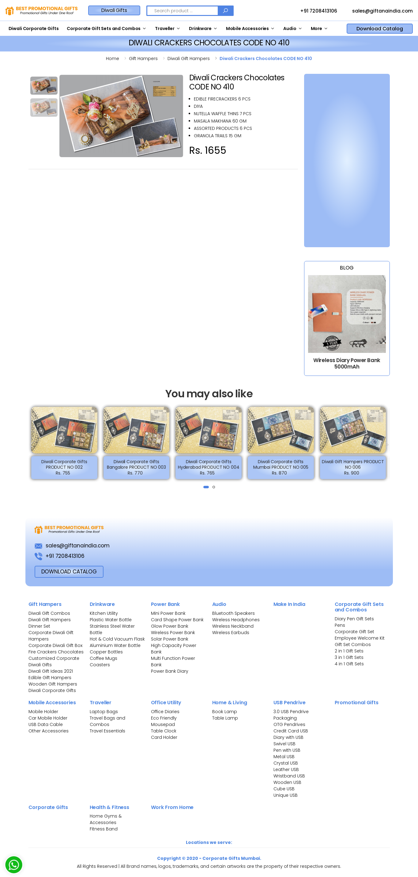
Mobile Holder (43, 712)
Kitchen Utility (104, 613)
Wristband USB (289, 776)
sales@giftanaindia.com (377, 11)
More (316, 28)
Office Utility (166, 702)
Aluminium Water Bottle (115, 645)
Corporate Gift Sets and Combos (104, 28)
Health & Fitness (109, 807)
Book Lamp (224, 712)
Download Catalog (379, 28)
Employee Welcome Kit (360, 638)
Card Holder (164, 737)
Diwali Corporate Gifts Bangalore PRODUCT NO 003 (136, 469)
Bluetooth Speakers (233, 613)
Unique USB (285, 795)
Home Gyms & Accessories (106, 819)
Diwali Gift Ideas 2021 (50, 671)
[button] (206, 487)
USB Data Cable (46, 724)
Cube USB (284, 789)
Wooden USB (287, 782)
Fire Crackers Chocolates (56, 652)
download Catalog (69, 571)
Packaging (285, 718)
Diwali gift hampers (189, 58)
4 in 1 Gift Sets (349, 664)
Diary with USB (288, 737)
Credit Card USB (290, 731)
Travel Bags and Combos (107, 721)
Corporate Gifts (48, 807)
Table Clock (163, 731)
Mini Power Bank (168, 613)
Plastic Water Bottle (111, 620)
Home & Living (229, 702)
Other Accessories (48, 731)
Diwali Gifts (114, 10)
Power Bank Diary (169, 671)
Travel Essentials (107, 731)
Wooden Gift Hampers (52, 684)
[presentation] (31, 444)
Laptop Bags (104, 712)
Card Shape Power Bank (177, 620)
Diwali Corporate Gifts (34, 28)
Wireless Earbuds (230, 632)
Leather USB (286, 769)
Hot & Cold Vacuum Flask (117, 639)
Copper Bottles (106, 652)
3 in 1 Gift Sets (349, 657)
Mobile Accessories (247, 28)
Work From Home (172, 807)
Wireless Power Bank (173, 632)
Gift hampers (143, 58)
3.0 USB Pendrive (291, 712)
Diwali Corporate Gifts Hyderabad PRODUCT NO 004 (208, 469)
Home (112, 58)
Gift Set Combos (353, 644)
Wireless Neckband (233, 626)
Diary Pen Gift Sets (354, 619)
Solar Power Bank (169, 639)
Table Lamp (225, 718)
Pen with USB (286, 750)
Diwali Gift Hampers (49, 620)
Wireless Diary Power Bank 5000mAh (346, 363)
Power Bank (165, 604)
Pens (340, 625)
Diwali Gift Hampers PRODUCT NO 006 (353, 469)
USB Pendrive (289, 702)
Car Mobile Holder (47, 718)
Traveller (165, 28)
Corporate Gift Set (354, 632)
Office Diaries (165, 712)
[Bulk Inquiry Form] (343, 159)
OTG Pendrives (289, 724)
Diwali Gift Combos (49, 613)
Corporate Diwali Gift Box (55, 645)
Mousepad (163, 724)
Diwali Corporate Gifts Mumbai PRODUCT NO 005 (280, 469)
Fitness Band (104, 829)
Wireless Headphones (236, 620)
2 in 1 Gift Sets (349, 651)
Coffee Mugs (103, 658)
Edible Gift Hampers (49, 678)
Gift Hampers (45, 604)
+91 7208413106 (313, 11)
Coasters (100, 665)
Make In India (289, 604)
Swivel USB (284, 744)
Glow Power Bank (169, 626)
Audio (289, 28)
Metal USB (284, 757)
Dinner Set (39, 626)
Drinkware (200, 28)
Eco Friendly (164, 718)
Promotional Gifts (356, 702)
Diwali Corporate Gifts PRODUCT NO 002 (64, 469)
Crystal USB (285, 763)
